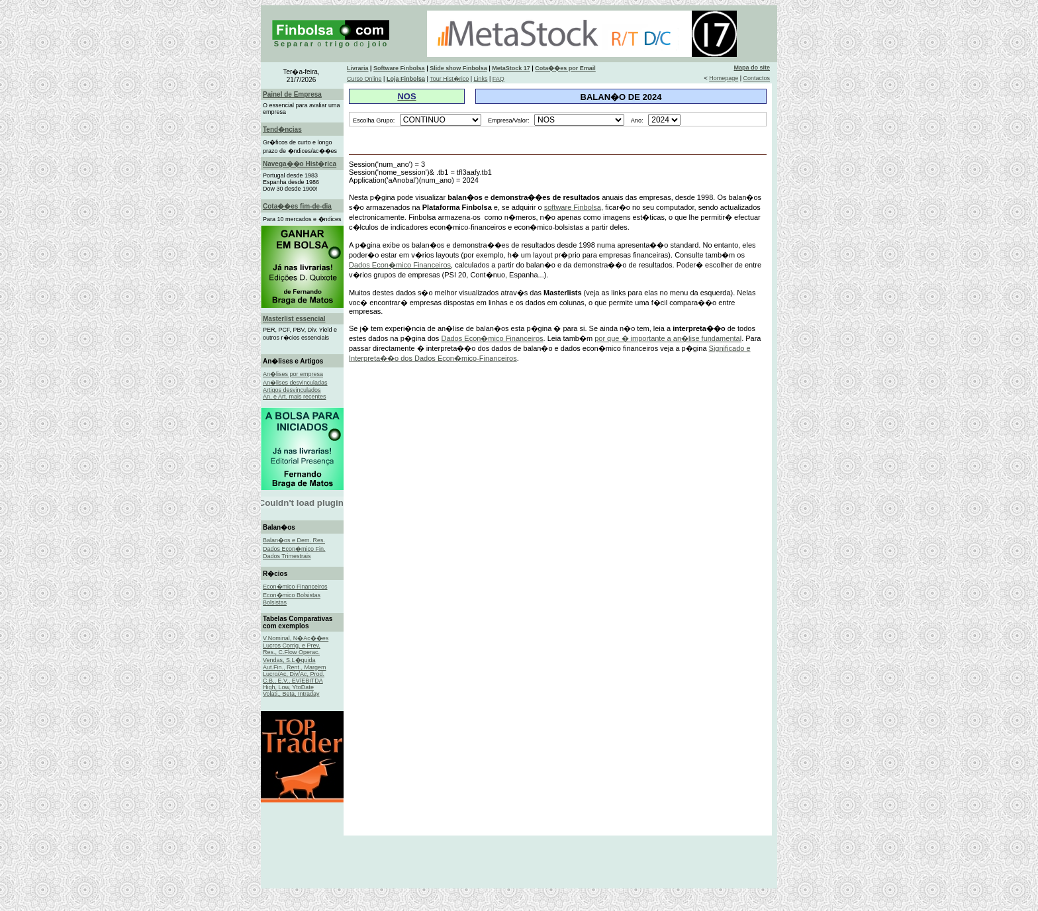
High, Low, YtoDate (288, 687)
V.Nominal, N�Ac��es (295, 638)
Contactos (757, 78)
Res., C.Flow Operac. (291, 652)
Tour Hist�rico (449, 78)
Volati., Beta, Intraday (291, 694)
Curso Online (364, 78)
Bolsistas (275, 602)
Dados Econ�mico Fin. (294, 549)
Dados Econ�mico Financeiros (400, 265)
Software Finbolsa (399, 68)
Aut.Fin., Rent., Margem (294, 667)
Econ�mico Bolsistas (291, 595)
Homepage (723, 78)
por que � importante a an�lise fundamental (667, 338)
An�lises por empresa (293, 374)
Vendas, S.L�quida (289, 660)
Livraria (358, 68)
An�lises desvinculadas (295, 382)
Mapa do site (752, 67)
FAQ (498, 78)
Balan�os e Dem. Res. (294, 540)
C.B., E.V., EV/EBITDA (293, 680)
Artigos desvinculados (292, 390)
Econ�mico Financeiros (295, 586)
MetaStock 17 (511, 68)
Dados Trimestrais (287, 556)
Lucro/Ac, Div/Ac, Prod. (293, 674)
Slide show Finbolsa (458, 68)
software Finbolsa (572, 207)
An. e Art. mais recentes (294, 396)
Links (480, 78)
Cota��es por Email (565, 68)
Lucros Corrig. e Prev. (291, 645)
